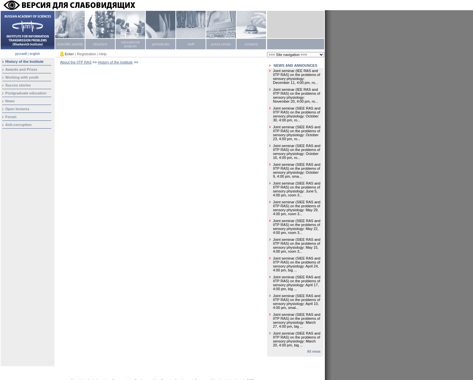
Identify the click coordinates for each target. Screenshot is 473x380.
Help (103, 54)
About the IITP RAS (76, 62)
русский (21, 54)
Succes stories (18, 85)
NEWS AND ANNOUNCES (295, 65)
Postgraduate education (25, 93)
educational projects (130, 44)
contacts (251, 44)
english (35, 54)
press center (221, 44)
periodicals (160, 44)
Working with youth (22, 77)
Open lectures (17, 109)
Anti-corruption (18, 125)
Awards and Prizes (21, 69)
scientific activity (70, 44)
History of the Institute (115, 62)
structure (100, 44)
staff (191, 44)
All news (314, 351)
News (10, 101)
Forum (10, 117)
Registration (86, 54)
